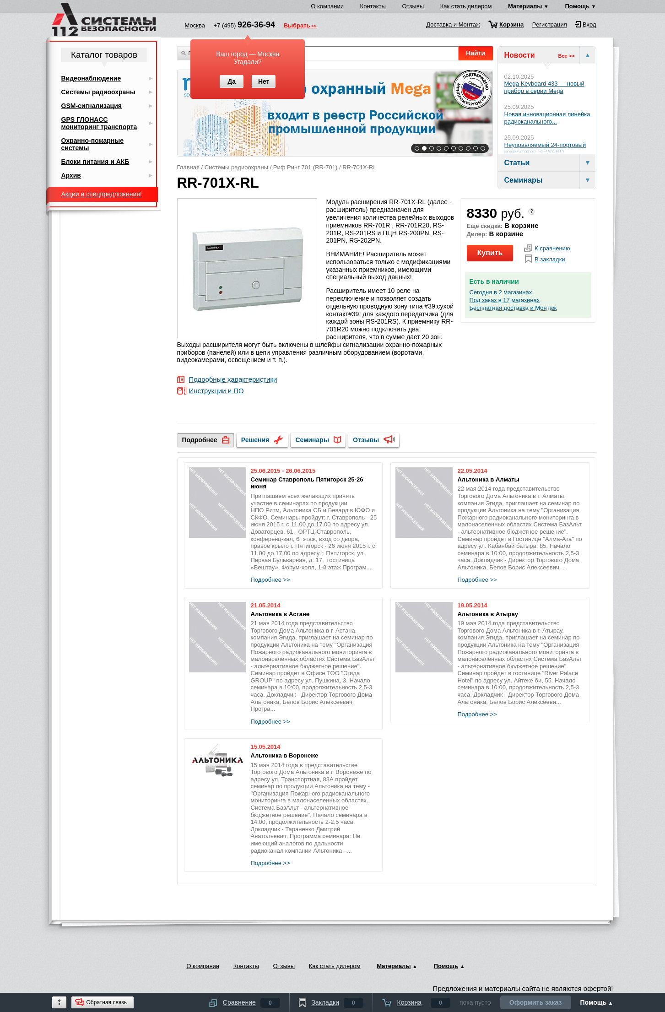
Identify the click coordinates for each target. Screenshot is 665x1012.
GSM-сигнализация (91, 105)
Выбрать (297, 26)
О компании (327, 6)
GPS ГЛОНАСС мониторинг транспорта (99, 123)
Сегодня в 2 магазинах (501, 292)
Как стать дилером (466, 6)
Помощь (577, 6)
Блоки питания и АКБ (95, 161)
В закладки (550, 259)
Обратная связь (107, 1002)
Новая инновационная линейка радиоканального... (547, 118)
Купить (490, 253)
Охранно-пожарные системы (92, 144)
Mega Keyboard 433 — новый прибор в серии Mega (544, 87)
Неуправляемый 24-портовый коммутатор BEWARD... (545, 148)
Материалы (525, 6)
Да (231, 81)
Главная (188, 167)
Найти (475, 53)
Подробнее (199, 440)
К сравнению (552, 248)
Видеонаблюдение (91, 78)
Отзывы (413, 6)
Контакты (373, 6)
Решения (255, 440)
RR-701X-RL (359, 167)
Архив (71, 175)
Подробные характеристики (233, 380)
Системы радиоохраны (236, 167)
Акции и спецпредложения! (101, 194)
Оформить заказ (535, 1002)
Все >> (566, 56)
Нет (264, 81)
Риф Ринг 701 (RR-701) (305, 167)
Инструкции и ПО (216, 391)
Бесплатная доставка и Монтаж (513, 308)
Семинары (312, 440)
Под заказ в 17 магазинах (505, 300)
